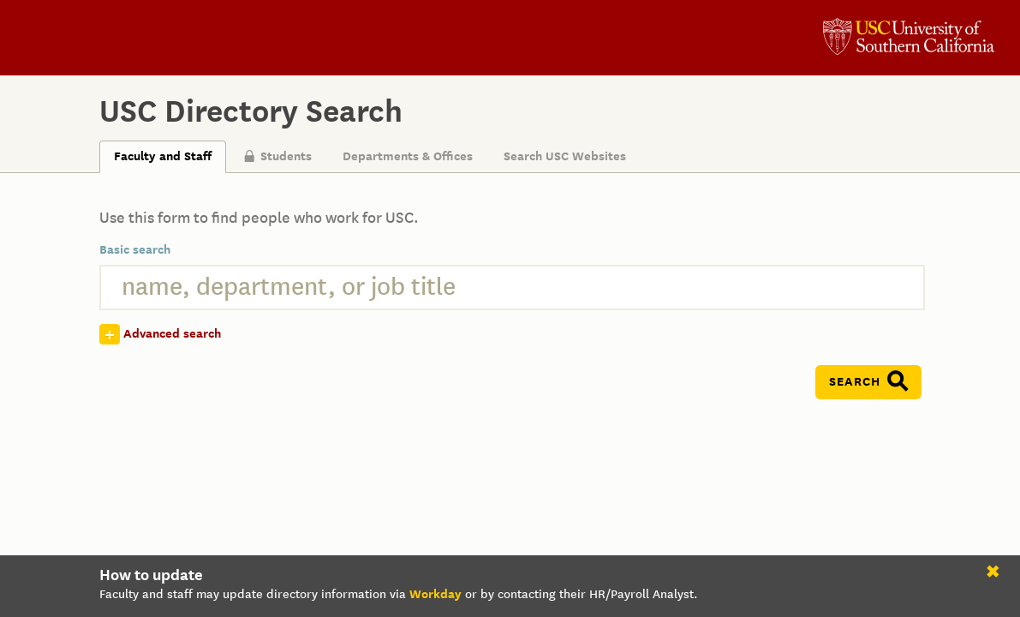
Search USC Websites (565, 156)
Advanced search (172, 334)
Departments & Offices (408, 156)
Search (854, 382)
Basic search (134, 250)
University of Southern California (908, 38)
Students (278, 156)
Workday (435, 594)
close (996, 574)
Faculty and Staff (163, 156)
